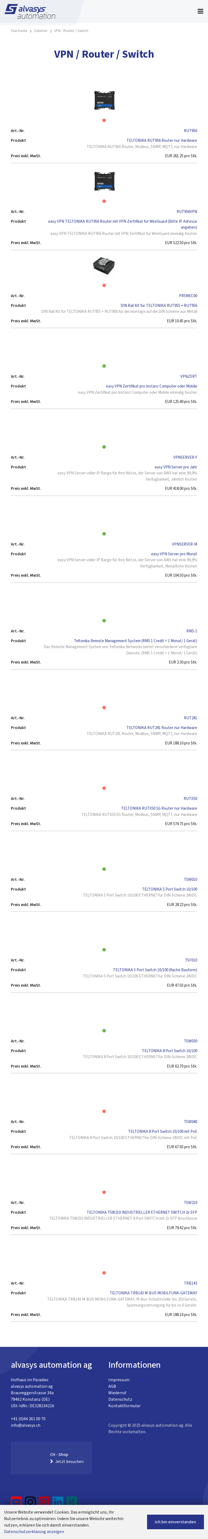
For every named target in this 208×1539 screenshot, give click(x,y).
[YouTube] (16, 1504)
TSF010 (191, 960)
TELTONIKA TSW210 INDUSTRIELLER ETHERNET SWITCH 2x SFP (142, 1212)
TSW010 (190, 879)
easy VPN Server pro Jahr (176, 467)
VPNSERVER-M (184, 544)
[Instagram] (30, 1504)
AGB (112, 1386)
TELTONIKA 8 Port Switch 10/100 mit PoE (162, 1131)
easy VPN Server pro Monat (174, 554)
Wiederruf (117, 1393)
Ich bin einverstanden (175, 1522)
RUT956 (190, 131)
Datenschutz (120, 1399)
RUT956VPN (187, 212)
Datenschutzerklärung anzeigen (34, 1532)
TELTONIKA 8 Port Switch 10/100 (169, 1051)
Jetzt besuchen (67, 1462)
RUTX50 (190, 799)
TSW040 (190, 1122)
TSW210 (190, 1203)
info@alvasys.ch (25, 1425)
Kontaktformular (124, 1406)
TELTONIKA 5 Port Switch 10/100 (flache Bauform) (155, 970)
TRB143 (190, 1283)
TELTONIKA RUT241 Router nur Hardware (161, 728)
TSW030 (190, 1041)
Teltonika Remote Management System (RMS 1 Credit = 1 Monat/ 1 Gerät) (135, 641)
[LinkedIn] (58, 1504)
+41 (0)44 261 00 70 (28, 1419)
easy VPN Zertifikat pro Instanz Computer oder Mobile (151, 386)
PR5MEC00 (188, 296)
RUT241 (190, 718)
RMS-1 (191, 631)
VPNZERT (188, 376)
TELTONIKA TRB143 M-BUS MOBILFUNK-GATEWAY (153, 1293)
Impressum (118, 1380)
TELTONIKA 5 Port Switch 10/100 (169, 889)
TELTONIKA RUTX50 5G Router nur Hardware (159, 808)
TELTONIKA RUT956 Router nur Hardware (161, 140)
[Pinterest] (44, 1504)
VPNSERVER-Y (185, 457)
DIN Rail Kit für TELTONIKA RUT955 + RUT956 (159, 306)
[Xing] (72, 1504)
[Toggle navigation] (200, 11)
